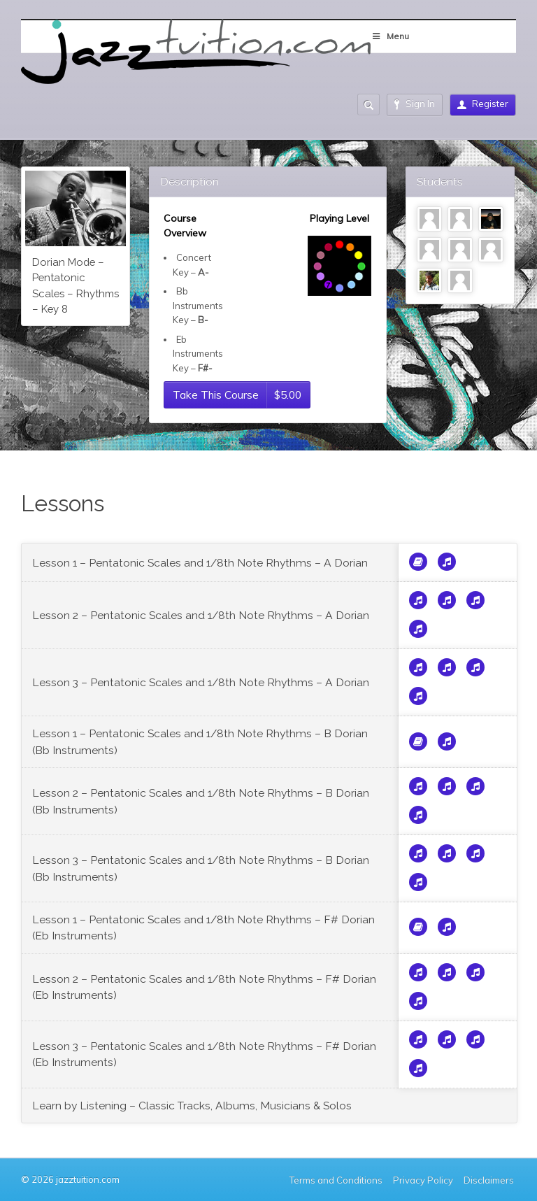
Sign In (414, 104)
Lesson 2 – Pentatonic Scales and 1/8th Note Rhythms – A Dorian (200, 615)
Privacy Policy (423, 1180)
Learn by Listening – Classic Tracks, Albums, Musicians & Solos (192, 1105)
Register (482, 103)
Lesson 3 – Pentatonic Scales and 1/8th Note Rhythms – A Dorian (200, 682)
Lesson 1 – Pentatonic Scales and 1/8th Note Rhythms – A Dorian (200, 562)
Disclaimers (490, 1180)
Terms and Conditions (335, 1180)
